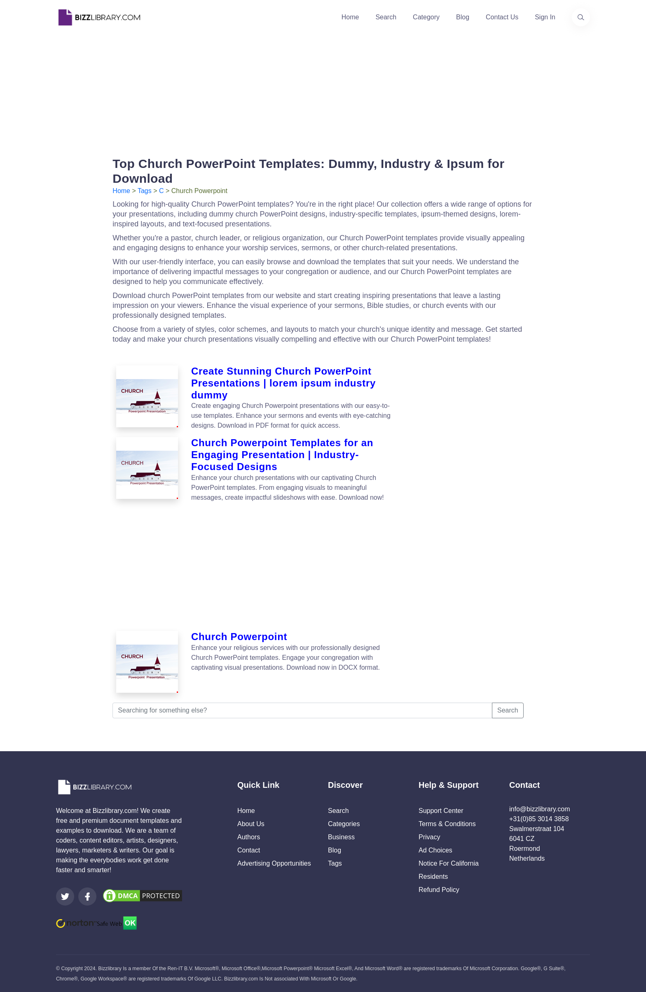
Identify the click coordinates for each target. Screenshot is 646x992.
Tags (145, 190)
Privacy (429, 837)
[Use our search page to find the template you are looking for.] (581, 17)
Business (341, 837)
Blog (462, 17)
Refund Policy (439, 889)
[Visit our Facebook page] (87, 896)
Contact (248, 850)
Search (385, 17)
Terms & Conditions (447, 823)
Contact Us (502, 17)
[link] (65, 896)
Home (350, 17)
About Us (250, 823)
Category (426, 17)
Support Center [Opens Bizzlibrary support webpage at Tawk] (441, 810)
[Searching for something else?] (302, 710)
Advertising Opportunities (274, 863)
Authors (248, 837)
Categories (344, 823)
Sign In (545, 17)
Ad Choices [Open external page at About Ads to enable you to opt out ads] (435, 850)
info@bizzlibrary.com (539, 809)
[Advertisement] (323, 92)
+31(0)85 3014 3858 (539, 818)
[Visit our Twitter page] (65, 896)
